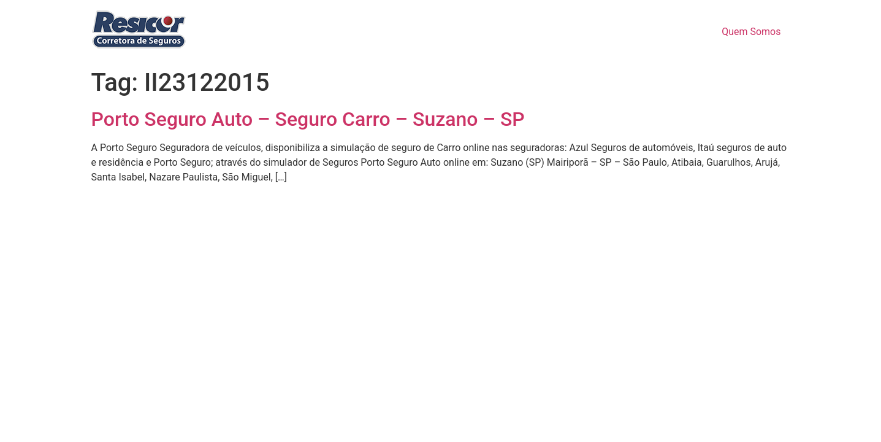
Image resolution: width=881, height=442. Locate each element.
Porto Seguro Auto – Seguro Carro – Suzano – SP (308, 119)
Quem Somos (751, 31)
